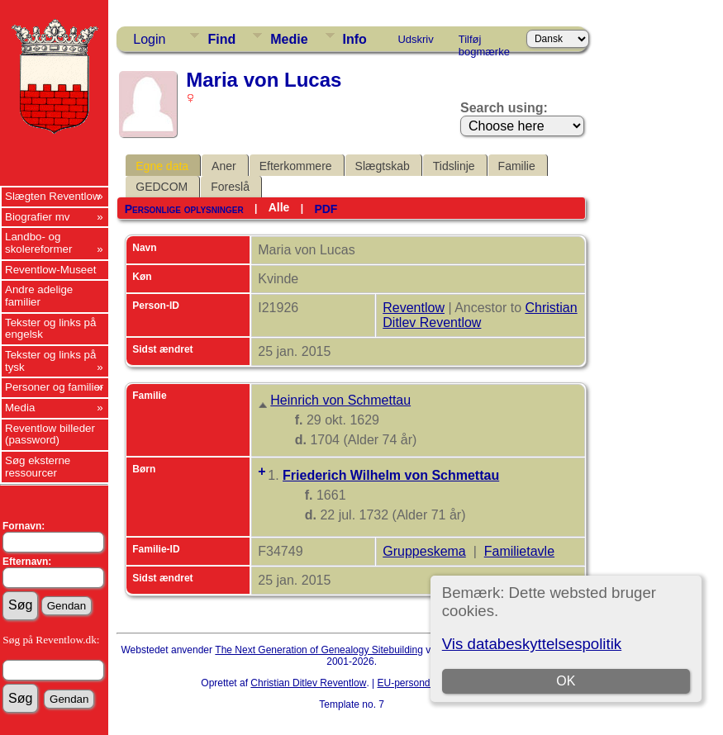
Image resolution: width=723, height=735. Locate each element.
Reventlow (414, 308)
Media (20, 407)
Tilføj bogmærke (484, 42)
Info (355, 39)
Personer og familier (54, 387)
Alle (279, 207)
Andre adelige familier (39, 295)
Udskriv (415, 39)
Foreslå (230, 186)
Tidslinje (454, 166)
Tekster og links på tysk (50, 361)
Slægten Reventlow (53, 196)
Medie (288, 39)
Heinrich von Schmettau (340, 400)
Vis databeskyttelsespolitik (531, 643)
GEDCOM (162, 186)
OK (565, 681)
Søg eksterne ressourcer (37, 466)
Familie (516, 166)
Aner (224, 166)
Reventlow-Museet (50, 269)
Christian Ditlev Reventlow (480, 315)
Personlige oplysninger (184, 209)
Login (149, 39)
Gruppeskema (424, 551)
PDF (325, 209)
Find (221, 39)
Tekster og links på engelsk (50, 328)
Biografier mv (37, 217)
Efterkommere (295, 166)
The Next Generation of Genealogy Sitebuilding (319, 650)
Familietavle (519, 551)
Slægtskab (382, 166)
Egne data (162, 166)
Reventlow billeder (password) (50, 434)
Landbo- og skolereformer (38, 242)
